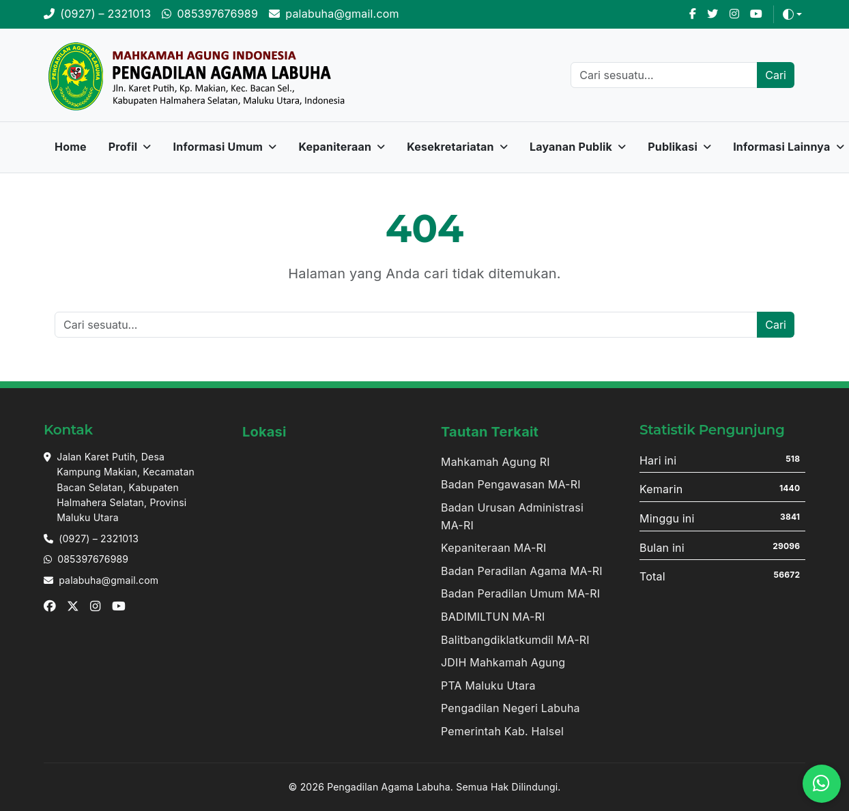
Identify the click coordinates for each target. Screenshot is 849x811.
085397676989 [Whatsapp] (92, 559)
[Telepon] (97, 14)
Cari (775, 75)
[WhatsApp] (210, 14)
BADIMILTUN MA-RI (493, 616)
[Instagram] (734, 14)
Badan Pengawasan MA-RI (511, 484)
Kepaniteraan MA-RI (494, 548)
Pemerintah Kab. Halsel (502, 731)
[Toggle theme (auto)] (792, 14)
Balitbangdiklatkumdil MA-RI (515, 640)
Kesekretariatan (450, 146)
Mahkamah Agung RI (495, 462)
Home (71, 146)
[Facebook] (692, 14)
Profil (123, 146)
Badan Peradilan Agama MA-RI (522, 571)
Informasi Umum (218, 146)
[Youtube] (756, 14)
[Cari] (664, 75)
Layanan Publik (571, 146)
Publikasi (672, 146)
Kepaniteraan (334, 146)
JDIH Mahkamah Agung (503, 662)
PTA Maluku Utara (488, 685)
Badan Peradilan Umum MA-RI (520, 593)
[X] (712, 14)
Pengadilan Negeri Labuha (510, 708)
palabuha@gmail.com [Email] (108, 580)
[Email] (334, 14)
